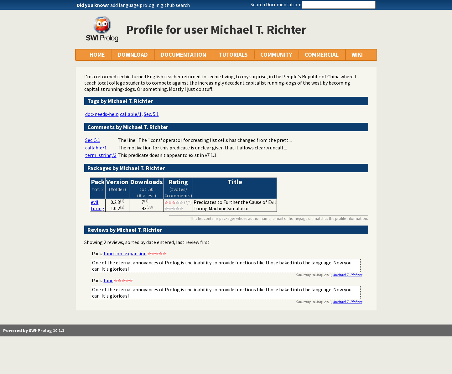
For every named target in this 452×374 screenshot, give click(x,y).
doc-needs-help (102, 114)
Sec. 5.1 (151, 114)
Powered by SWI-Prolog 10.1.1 (33, 330)
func (108, 280)
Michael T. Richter (347, 274)
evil (94, 202)
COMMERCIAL (322, 54)
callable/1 (131, 114)
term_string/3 (101, 155)
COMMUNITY (276, 54)
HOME (97, 54)
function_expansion (125, 253)
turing (97, 208)
